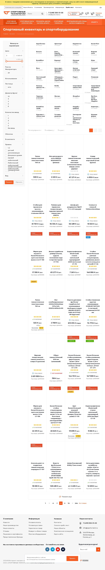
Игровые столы (76, 61)
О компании (38, 7)
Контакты (78, 7)
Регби (56, 86)
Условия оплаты (35, 522)
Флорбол (76, 96)
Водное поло (94, 52)
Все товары (82, 503)
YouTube (58, 549)
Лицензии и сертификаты (12, 534)
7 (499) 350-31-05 (55, 13)
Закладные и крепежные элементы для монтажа (77, 119)
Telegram (53, 549)
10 (69, 503)
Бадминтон (77, 44)
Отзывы (6, 531)
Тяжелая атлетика (39, 97)
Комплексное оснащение (13, 7)
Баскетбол (95, 44)
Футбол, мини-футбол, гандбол (94, 98)
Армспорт (58, 44)
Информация (60, 7)
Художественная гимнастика (41, 115)
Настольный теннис (40, 78)
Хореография (96, 107)
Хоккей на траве (40, 107)
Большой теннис (76, 52)
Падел (75, 77)
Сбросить (18, 182)
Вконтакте (47, 549)
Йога (38, 68)
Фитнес (57, 96)
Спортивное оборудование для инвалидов (96, 88)
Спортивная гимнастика (77, 86)
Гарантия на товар (35, 528)
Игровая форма (94, 115)
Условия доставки (35, 525)
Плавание (94, 77)
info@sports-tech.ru (54, 14)
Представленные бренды (13, 537)
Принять (72, 558)
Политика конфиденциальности (42, 563)
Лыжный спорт (94, 69)
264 (76, 503)
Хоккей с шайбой (76, 107)
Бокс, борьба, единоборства (59, 53)
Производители (49, 7)
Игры (93, 60)
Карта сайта (58, 534)
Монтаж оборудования (37, 534)
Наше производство (11, 525)
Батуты (39, 51)
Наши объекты (28, 7)
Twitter (63, 549)
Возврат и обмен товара (38, 531)
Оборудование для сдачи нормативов (59, 78)
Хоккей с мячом (57, 107)
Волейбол (40, 60)
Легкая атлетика (76, 69)
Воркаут (57, 60)
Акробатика (40, 44)
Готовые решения (57, 115)
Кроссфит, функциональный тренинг (59, 70)
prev (41, 503)
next (88, 503)
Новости (6, 522)
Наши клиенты (8, 528)
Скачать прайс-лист (61, 525)
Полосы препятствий (41, 86)
